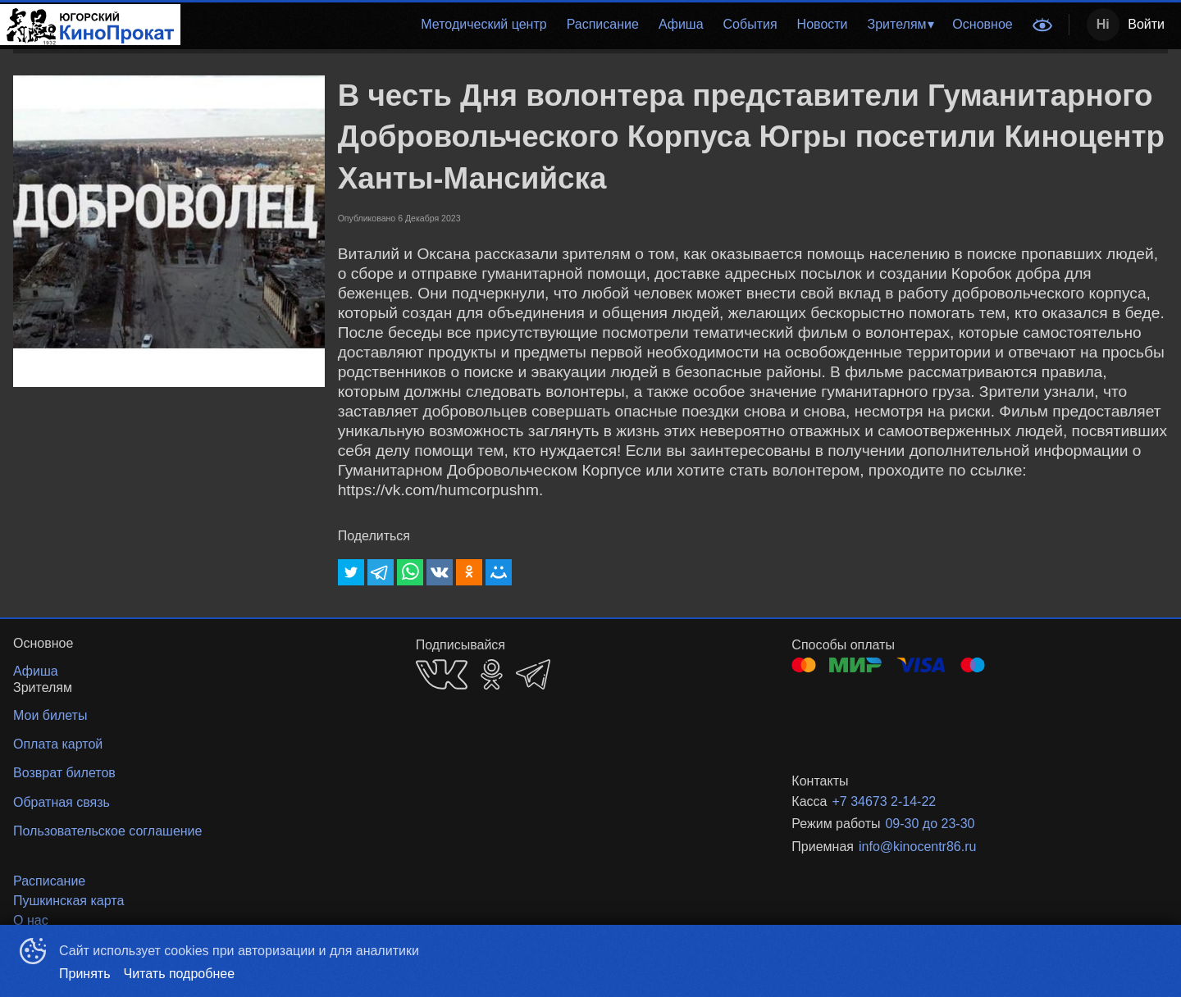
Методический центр (483, 24)
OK (492, 674)
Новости (822, 24)
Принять (85, 974)
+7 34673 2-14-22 (884, 801)
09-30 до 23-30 (929, 824)
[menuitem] (483, 24)
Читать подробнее (179, 974)
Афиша (681, 24)
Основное (982, 24)
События (750, 24)
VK (441, 674)
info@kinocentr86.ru (917, 847)
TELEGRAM (533, 674)
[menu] (601, 24)
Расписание (603, 24)
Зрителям (897, 24)
